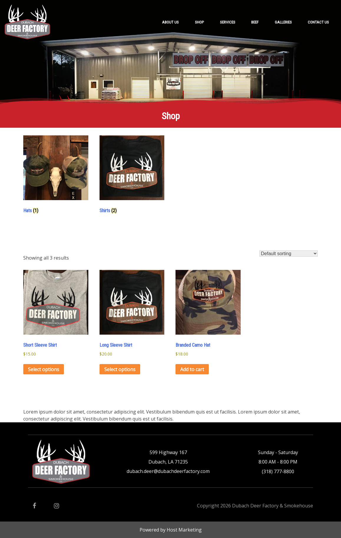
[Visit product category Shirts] (132, 176)
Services (227, 22)
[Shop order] (288, 253)
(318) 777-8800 (278, 471)
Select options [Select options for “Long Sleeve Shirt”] (119, 369)
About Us (170, 22)
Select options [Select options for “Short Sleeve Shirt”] (43, 369)
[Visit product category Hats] (55, 176)
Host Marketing (184, 530)
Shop (199, 22)
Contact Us (318, 22)
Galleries (283, 22)
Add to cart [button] (192, 369)
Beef (255, 22)
